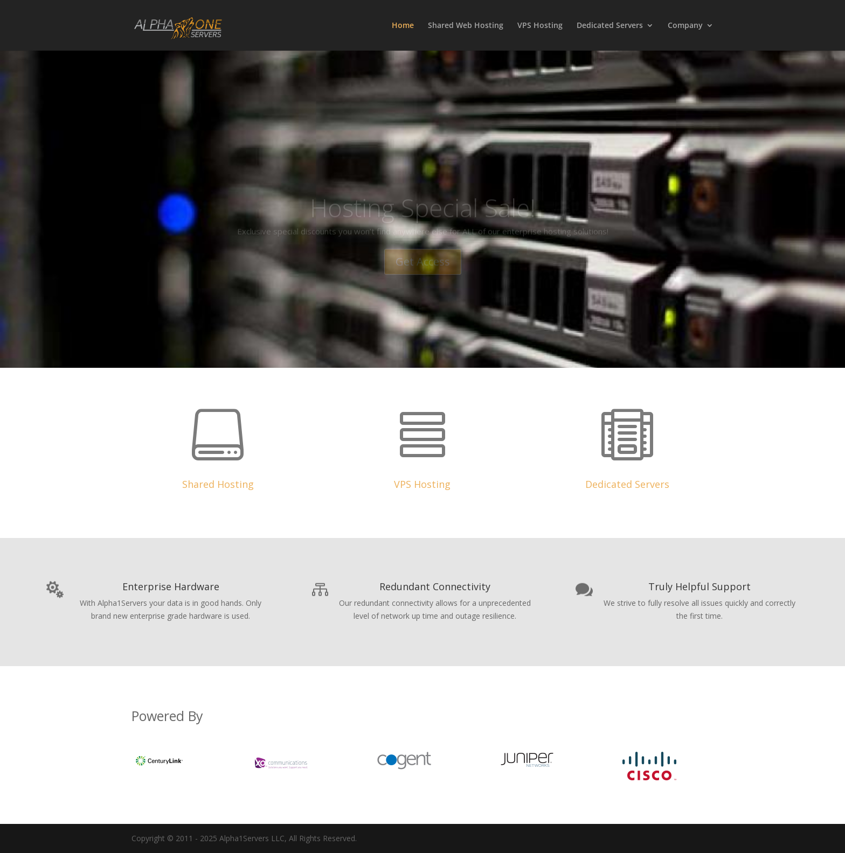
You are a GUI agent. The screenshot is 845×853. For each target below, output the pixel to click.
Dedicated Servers (610, 26)
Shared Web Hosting (465, 26)
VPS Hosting (540, 26)
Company (685, 26)
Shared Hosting (218, 484)
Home (403, 26)
